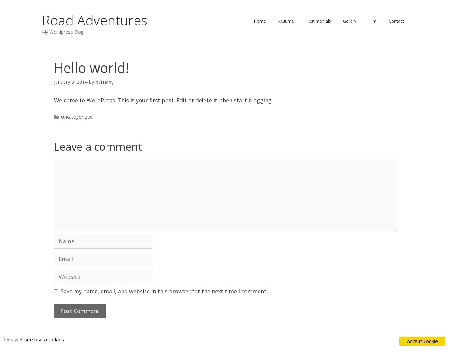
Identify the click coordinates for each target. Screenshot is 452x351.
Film (372, 21)
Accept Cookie (422, 341)
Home (260, 21)
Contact (396, 21)
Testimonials (318, 21)
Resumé (286, 21)
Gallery (349, 21)
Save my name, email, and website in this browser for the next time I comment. (164, 291)
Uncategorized (77, 117)
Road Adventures (94, 20)
